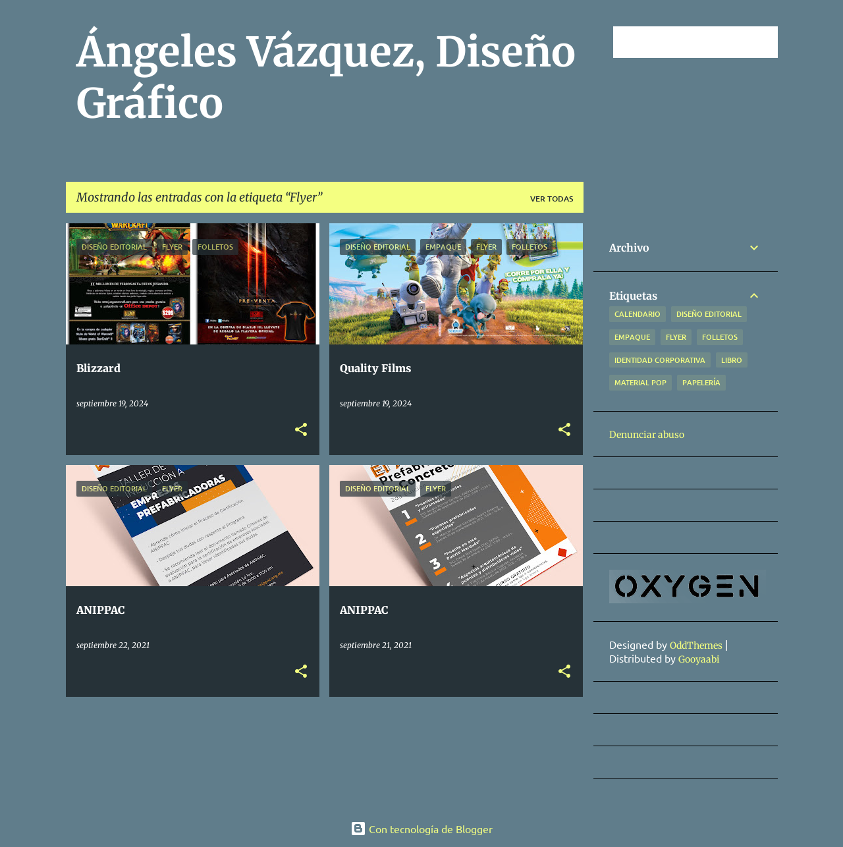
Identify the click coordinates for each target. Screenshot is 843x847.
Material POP (640, 382)
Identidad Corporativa (659, 360)
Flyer (676, 336)
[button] (301, 430)
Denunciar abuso (646, 435)
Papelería (701, 382)
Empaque (632, 336)
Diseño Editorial (709, 313)
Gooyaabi (699, 659)
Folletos (720, 336)
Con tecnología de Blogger (421, 828)
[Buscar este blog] (708, 42)
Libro (731, 360)
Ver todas (551, 198)
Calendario (637, 313)
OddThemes (696, 645)
